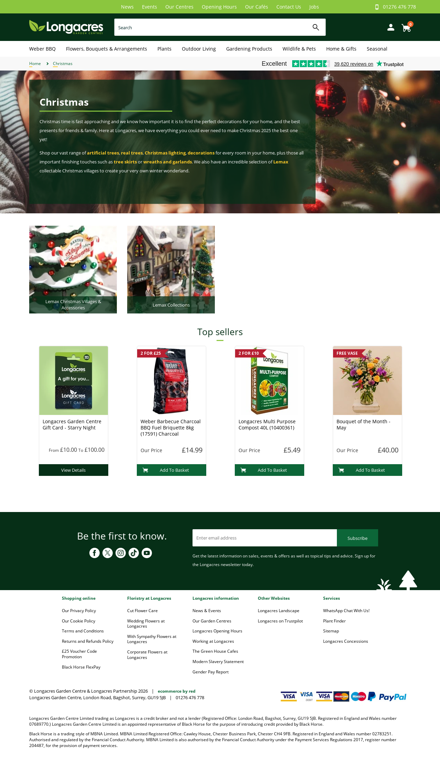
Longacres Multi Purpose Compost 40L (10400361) (267, 424)
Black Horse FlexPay (81, 667)
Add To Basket (165, 470)
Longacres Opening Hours (217, 631)
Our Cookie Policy (78, 621)
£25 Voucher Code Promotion (79, 654)
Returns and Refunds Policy (87, 641)
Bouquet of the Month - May (363, 424)
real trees (132, 153)
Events (149, 6)
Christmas (63, 63)
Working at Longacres (213, 641)
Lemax (280, 162)
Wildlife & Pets (299, 48)
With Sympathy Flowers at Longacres (151, 639)
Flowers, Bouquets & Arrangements (106, 48)
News (127, 6)
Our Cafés (256, 6)
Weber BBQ (42, 48)
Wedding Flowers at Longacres (146, 623)
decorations (201, 153)
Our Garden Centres (211, 621)
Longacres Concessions (345, 641)
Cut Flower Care (142, 611)
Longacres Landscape (278, 611)
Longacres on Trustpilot (280, 621)
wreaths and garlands (167, 162)
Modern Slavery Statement (218, 661)
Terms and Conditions (83, 631)
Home (35, 63)
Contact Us (288, 6)
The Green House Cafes (215, 651)
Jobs (314, 6)
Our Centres (179, 6)
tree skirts (125, 162)
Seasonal (377, 48)
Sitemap (331, 631)
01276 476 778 (399, 6)
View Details (73, 470)
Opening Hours (219, 6)
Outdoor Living (199, 48)
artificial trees (103, 153)
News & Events (206, 611)
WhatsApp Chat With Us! (346, 611)
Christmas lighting (165, 153)
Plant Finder (334, 621)
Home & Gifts (341, 48)
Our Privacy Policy (79, 611)
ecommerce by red (177, 691)
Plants (164, 48)
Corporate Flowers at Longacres (147, 654)
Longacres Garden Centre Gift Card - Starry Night (72, 424)
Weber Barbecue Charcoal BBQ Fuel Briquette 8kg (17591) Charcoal (171, 427)
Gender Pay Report (210, 672)
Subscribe (357, 538)
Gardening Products (249, 48)
